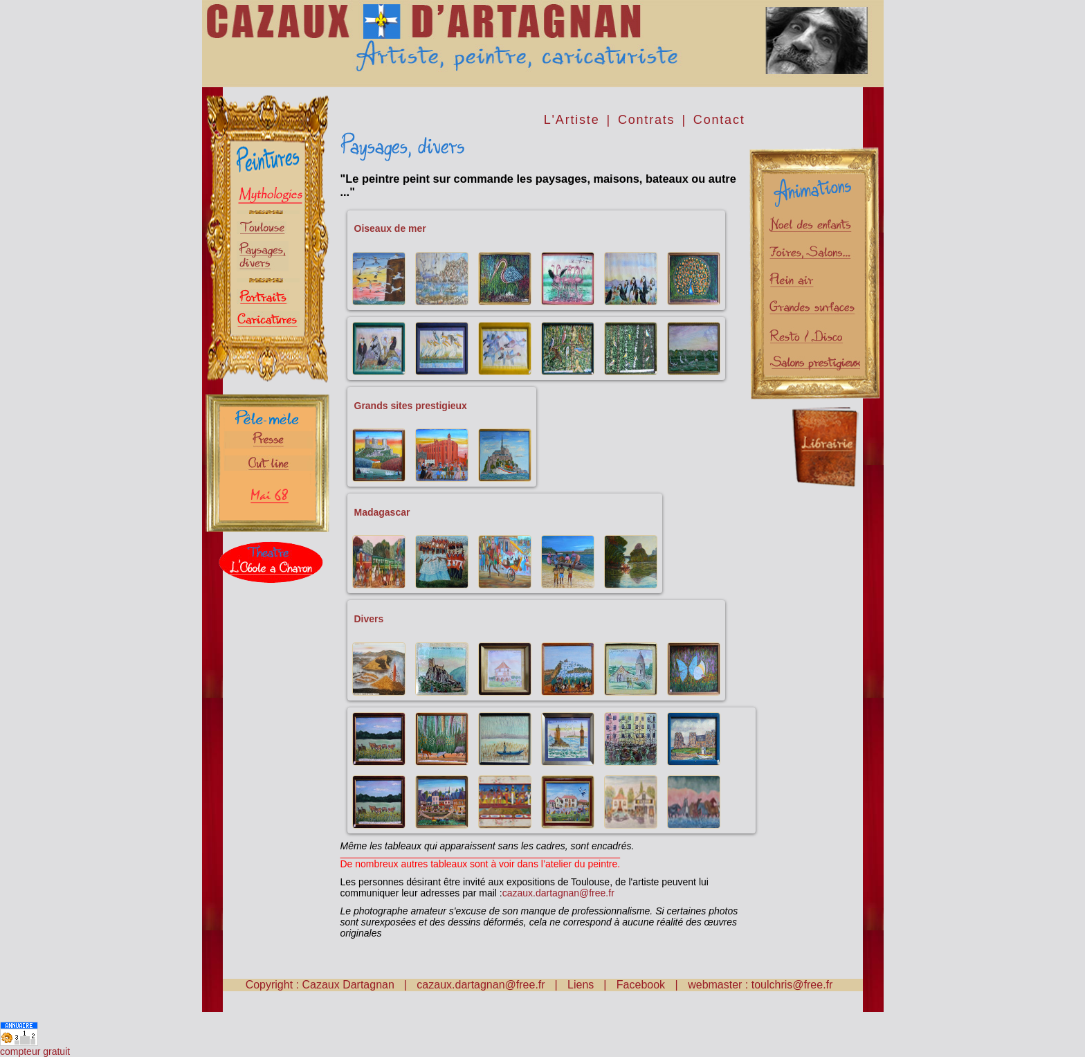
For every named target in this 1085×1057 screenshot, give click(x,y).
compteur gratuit (35, 1051)
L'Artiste (572, 120)
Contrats (646, 120)
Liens (580, 985)
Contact (719, 120)
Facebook (642, 985)
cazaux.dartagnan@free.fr (558, 892)
